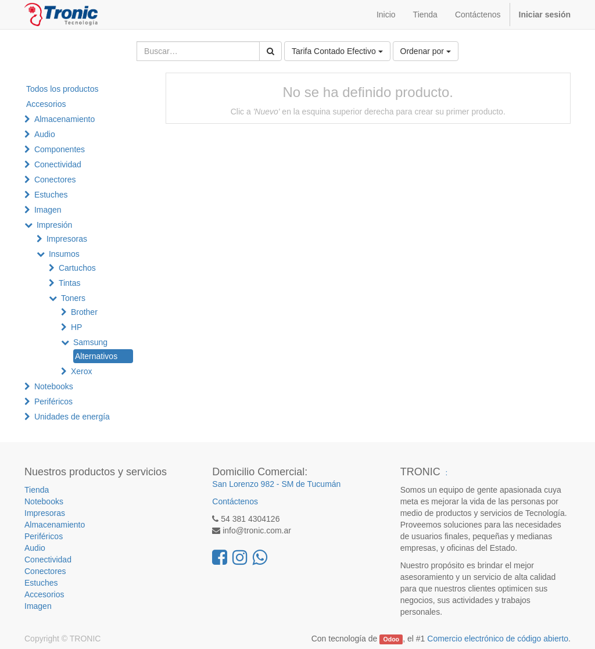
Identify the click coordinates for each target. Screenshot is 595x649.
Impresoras (66, 238)
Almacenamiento (64, 119)
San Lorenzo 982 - (246, 484)
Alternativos (96, 356)
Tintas (70, 283)
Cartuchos (77, 267)
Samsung (90, 342)
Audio (44, 134)
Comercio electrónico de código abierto (497, 638)
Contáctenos (235, 501)
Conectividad (57, 164)
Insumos (64, 254)
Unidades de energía (72, 416)
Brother (84, 312)
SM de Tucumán (310, 484)
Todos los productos (62, 89)
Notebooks (53, 386)
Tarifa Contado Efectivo (337, 51)
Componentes (59, 149)
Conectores (55, 179)
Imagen (48, 209)
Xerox (81, 371)
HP (76, 327)
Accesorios (46, 104)
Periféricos (53, 401)
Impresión (54, 225)
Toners (73, 298)
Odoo (391, 639)
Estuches (51, 194)
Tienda (36, 489)
